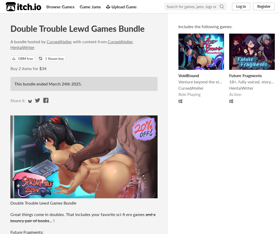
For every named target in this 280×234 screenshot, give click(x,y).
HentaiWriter (22, 47)
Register (263, 6)
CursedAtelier (59, 41)
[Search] (222, 6)
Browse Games (60, 6)
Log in (241, 6)
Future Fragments (245, 75)
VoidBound (188, 75)
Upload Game (121, 6)
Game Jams (90, 6)
